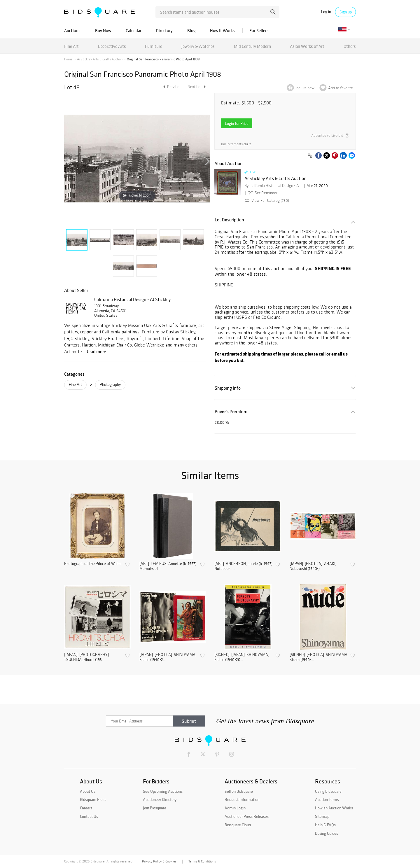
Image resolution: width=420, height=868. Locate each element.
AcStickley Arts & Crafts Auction (100, 59)
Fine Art (71, 46)
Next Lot (197, 86)
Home (68, 59)
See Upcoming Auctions (163, 791)
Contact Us (89, 816)
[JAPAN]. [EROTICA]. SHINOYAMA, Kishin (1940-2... (167, 657)
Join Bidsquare (154, 808)
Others (350, 46)
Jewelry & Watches (198, 46)
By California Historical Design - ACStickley (273, 185)
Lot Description (229, 220)
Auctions (72, 30)
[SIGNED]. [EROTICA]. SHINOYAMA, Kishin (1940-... (319, 657)
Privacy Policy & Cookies (159, 861)
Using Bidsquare (328, 791)
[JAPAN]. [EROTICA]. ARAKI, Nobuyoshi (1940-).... (313, 566)
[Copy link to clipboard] (310, 156)
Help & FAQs (325, 824)
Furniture (153, 46)
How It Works (222, 30)
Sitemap (322, 816)
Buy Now (103, 30)
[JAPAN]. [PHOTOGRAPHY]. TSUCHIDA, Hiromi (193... (87, 657)
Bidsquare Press (93, 799)
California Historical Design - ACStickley (132, 299)
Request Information (242, 799)
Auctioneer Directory (159, 799)
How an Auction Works (334, 808)
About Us (87, 791)
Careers (86, 808)
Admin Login (235, 808)
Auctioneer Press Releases (247, 816)
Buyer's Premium (231, 411)
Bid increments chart (236, 144)
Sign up (346, 12)
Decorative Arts (112, 46)
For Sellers (259, 30)
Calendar (133, 30)
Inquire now (304, 87)
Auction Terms (327, 799)
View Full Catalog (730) (266, 200)
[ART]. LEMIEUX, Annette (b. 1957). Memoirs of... (168, 566)
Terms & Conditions (202, 861)
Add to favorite (340, 87)
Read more (95, 351)
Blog (191, 30)
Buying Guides (326, 833)
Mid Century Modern (252, 46)
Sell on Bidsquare (239, 791)
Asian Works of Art (307, 46)
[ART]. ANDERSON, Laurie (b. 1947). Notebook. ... (243, 566)
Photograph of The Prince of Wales (92, 563)
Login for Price (237, 123)
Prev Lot (171, 86)
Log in (326, 12)
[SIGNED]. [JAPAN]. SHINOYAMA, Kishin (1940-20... (241, 657)
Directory (164, 30)
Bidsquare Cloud (238, 824)
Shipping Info (228, 388)
